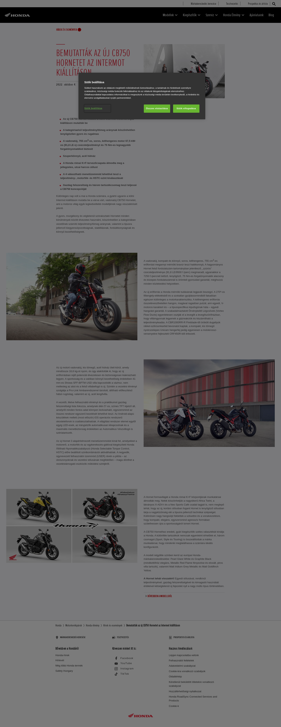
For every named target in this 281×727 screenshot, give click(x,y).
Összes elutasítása (157, 108)
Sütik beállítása (93, 108)
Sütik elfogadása (186, 108)
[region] (141, 96)
